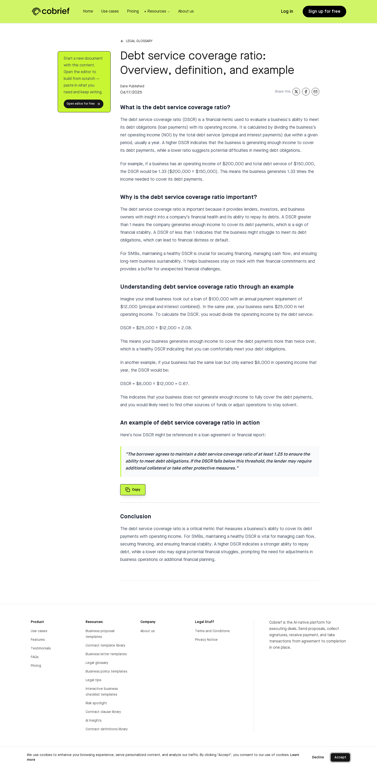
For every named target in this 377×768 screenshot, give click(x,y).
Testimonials (41, 648)
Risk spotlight (96, 703)
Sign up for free (324, 11)
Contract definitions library (107, 729)
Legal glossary (139, 41)
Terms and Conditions (212, 631)
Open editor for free (84, 104)
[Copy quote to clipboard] (132, 489)
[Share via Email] (315, 91)
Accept (340, 757)
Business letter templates (106, 654)
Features (38, 639)
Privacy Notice (206, 639)
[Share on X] (296, 91)
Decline (318, 757)
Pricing (36, 665)
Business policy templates (106, 671)
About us (147, 631)
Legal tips (93, 680)
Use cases (39, 631)
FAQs (34, 657)
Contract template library (105, 645)
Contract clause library (103, 712)
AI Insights (93, 720)
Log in (287, 11)
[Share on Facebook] (306, 91)
